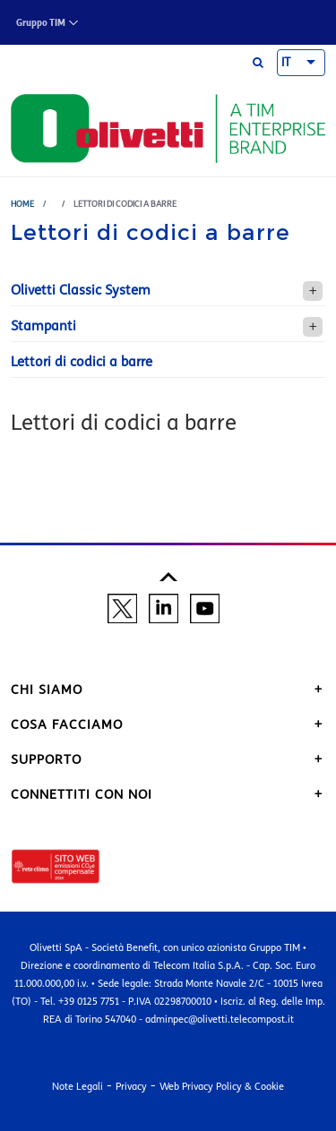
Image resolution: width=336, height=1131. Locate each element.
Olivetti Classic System (81, 290)
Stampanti (43, 326)
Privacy (131, 1086)
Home (22, 204)
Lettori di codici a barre (81, 362)
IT (285, 63)
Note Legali (77, 1086)
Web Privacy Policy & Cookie (221, 1086)
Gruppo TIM (40, 23)
